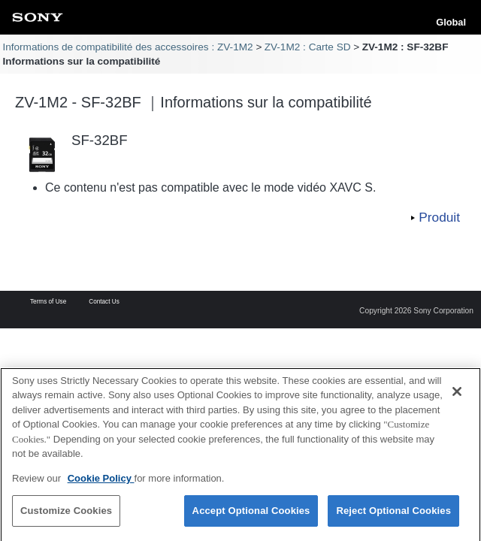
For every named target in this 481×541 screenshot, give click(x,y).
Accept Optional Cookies (251, 516)
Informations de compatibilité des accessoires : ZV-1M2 (127, 47)
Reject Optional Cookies (393, 516)
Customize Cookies (66, 516)
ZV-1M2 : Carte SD (308, 47)
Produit (439, 217)
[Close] (456, 396)
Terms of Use (48, 302)
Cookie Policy (101, 483)
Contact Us (104, 302)
